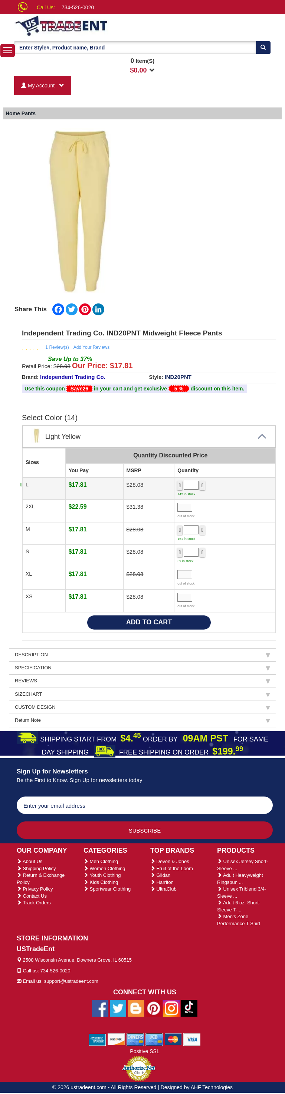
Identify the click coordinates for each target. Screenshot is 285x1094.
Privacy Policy (35, 889)
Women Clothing (104, 868)
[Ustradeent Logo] (86, 25)
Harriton (162, 882)
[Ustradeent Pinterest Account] (153, 1008)
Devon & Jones (169, 861)
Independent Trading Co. (72, 377)
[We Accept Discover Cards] (116, 1039)
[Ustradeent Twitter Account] (118, 1008)
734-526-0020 (78, 7)
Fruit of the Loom (171, 868)
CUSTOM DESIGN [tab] (142, 707)
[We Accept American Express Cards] (97, 1039)
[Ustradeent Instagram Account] (171, 1008)
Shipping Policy (36, 868)
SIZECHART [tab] (142, 694)
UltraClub (163, 889)
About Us (29, 861)
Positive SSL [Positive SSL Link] (144, 1051)
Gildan (160, 875)
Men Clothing (100, 861)
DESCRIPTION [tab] (142, 655)
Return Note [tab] (142, 720)
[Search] (263, 47)
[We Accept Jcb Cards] (154, 1039)
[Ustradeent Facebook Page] (100, 1008)
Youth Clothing (102, 875)
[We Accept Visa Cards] (192, 1039)
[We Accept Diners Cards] (135, 1039)
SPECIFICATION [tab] (142, 668)
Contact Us (32, 896)
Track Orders (34, 902)
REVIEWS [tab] (142, 681)
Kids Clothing (100, 882)
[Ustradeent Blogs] (136, 1008)
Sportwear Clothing (107, 889)
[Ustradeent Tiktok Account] (189, 1008)
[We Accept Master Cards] (173, 1039)
